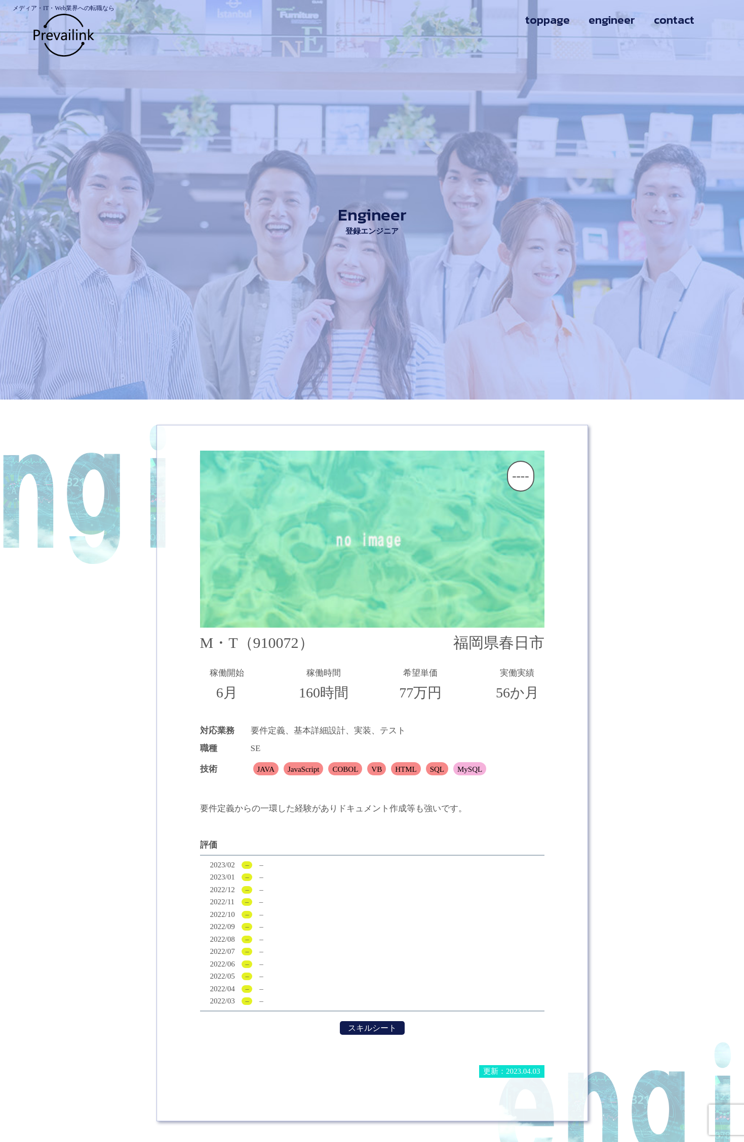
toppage (547, 20)
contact (674, 20)
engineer (612, 20)
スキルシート (372, 1028)
